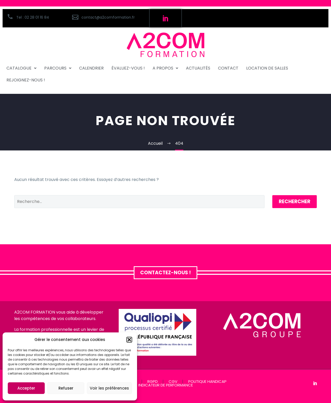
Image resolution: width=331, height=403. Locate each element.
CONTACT (228, 68)
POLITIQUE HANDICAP (207, 382)
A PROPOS (165, 68)
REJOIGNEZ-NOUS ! (25, 80)
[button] (129, 339)
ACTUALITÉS (198, 68)
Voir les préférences (109, 388)
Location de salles (267, 68)
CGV (173, 382)
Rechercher (294, 201)
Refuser (65, 388)
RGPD (152, 382)
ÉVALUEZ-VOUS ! (128, 68)
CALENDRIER (91, 68)
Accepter (26, 388)
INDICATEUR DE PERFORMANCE (165, 385)
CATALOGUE (21, 68)
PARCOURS (57, 68)
